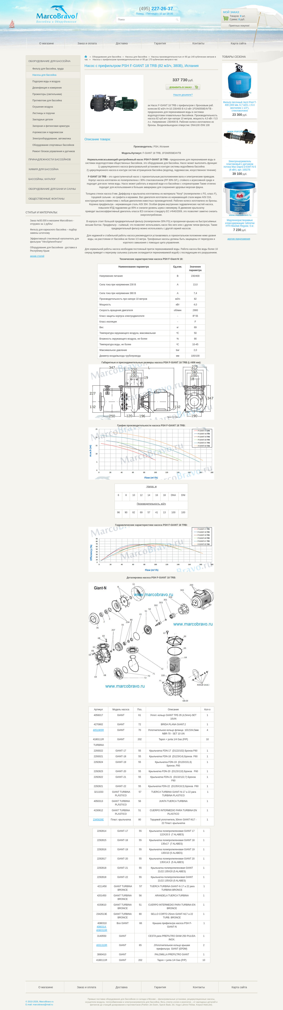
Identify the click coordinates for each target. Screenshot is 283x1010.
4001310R (101, 945)
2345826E (98, 819)
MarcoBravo (86, 56)
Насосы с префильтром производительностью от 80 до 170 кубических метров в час (135, 59)
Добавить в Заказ (180, 87)
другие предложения (238, 238)
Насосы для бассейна (136, 57)
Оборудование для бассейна (106, 57)
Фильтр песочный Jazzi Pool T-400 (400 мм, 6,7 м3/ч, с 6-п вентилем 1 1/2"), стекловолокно (239, 106)
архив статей (37, 256)
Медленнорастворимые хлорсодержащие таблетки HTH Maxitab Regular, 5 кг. (240, 223)
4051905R (98, 730)
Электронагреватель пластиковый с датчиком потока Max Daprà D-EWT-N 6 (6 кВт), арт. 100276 (240, 165)
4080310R (101, 930)
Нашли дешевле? (183, 94)
